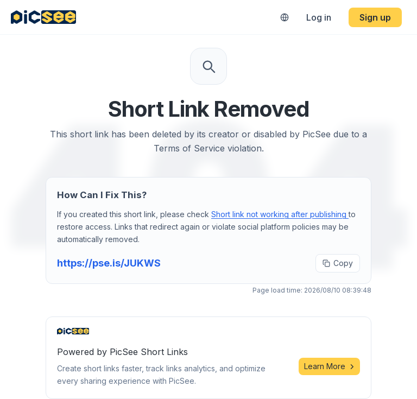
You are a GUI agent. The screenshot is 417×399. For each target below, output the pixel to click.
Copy (338, 263)
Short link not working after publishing (280, 214)
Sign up (375, 17)
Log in (318, 17)
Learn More (329, 366)
